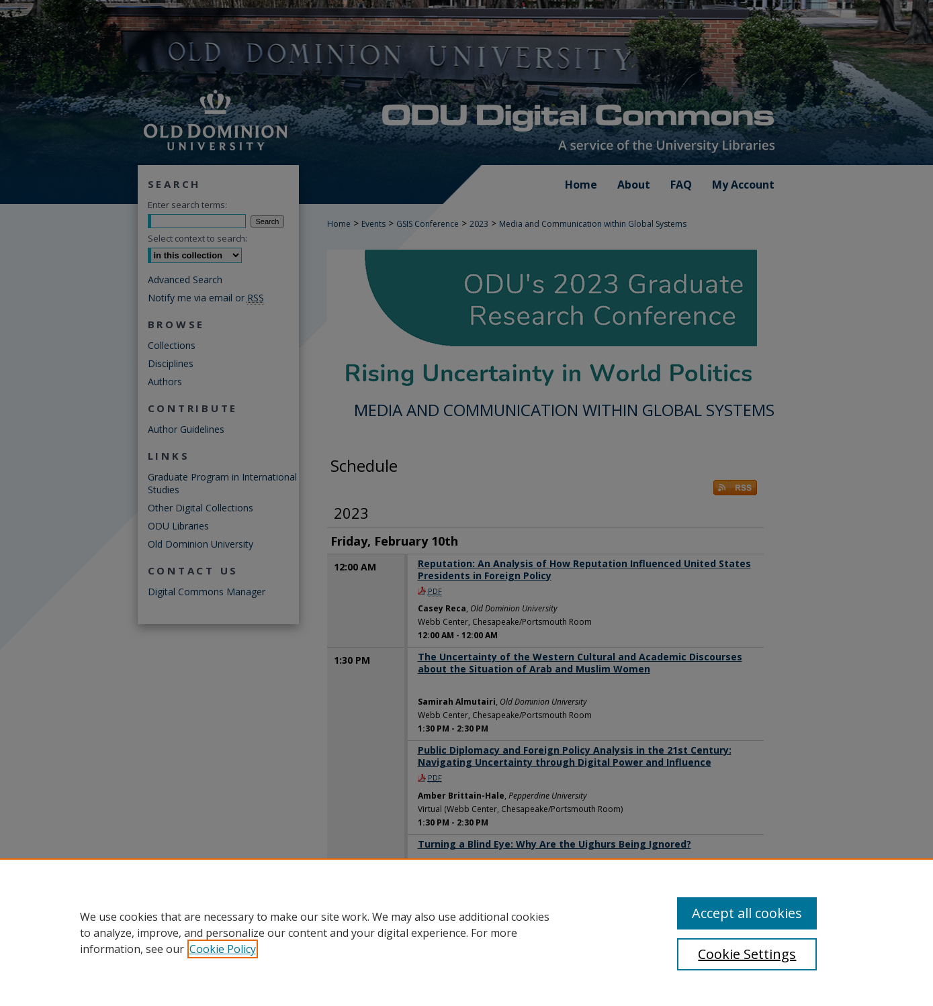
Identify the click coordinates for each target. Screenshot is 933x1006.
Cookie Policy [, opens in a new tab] (222, 949)
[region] (466, 932)
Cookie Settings (747, 954)
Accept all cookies (747, 913)
